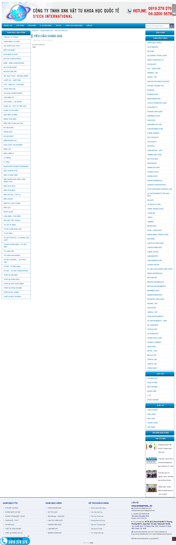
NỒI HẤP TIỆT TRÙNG (11, 220)
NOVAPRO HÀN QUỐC (155, 299)
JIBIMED (150, 222)
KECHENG (151, 239)
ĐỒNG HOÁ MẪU (9, 119)
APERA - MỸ (152, 77)
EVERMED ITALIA (153, 116)
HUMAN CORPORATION (156, 185)
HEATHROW (151, 163)
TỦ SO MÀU (7, 233)
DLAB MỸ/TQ (152, 107)
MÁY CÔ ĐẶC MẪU (10, 175)
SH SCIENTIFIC (153, 334)
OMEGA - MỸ (152, 312)
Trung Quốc (152, 423)
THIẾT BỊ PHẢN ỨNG (11, 279)
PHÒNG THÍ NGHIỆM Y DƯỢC (14, 516)
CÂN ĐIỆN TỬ (8, 98)
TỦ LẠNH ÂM (8, 251)
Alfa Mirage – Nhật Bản (55, 516)
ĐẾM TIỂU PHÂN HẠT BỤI (13, 123)
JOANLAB (151, 213)
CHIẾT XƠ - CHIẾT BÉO (12, 80)
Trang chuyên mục (46, 30)
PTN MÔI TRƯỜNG (10, 508)
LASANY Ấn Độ (153, 265)
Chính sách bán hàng (97, 508)
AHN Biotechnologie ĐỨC (158, 81)
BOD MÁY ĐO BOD (10, 54)
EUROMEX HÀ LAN (154, 125)
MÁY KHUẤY (8, 199)
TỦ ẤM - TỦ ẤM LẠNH (11, 266)
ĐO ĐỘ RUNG (8, 128)
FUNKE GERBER (153, 133)
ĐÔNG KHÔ (7, 132)
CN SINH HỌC (152, 378)
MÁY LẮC (7, 208)
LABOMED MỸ (152, 256)
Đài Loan (151, 419)
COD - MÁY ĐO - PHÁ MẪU (13, 85)
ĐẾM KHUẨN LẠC (10, 141)
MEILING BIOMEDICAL (155, 282)
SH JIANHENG (152, 325)
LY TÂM (6, 162)
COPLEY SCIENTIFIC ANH (157, 103)
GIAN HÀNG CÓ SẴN (11, 42)
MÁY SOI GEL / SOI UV (12, 195)
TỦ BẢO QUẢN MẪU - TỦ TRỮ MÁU (14, 245)
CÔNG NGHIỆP (153, 400)
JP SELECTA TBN (154, 204)
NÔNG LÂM (151, 391)
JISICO (150, 217)
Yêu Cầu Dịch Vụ (95, 512)
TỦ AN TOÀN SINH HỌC (12, 229)
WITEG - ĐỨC (152, 351)
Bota (91, 543)
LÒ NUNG (7, 158)
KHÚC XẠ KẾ (8, 212)
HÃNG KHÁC (152, 368)
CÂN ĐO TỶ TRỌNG (10, 37)
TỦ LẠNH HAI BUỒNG (11, 255)
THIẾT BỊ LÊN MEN (10, 275)
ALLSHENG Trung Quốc (157, 56)
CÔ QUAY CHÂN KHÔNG (12, 93)
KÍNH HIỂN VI (8, 153)
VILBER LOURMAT (154, 342)
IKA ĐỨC (150, 200)
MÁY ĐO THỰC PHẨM (11, 203)
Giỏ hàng (174, 10)
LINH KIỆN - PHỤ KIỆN (11, 216)
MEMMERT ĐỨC (153, 291)
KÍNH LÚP (7, 149)
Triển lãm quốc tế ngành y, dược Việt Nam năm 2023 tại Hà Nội (165, 476)
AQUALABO (151, 64)
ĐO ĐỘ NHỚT (8, 136)
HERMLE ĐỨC (152, 176)
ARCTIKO (150, 51)
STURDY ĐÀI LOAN (154, 338)
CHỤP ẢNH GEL (9, 89)
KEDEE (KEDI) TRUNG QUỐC (157, 235)
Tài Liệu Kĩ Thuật (95, 529)
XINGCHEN (151, 347)
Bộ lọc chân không (12, 59)
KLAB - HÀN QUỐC (154, 230)
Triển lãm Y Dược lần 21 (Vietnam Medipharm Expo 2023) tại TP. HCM (166, 462)
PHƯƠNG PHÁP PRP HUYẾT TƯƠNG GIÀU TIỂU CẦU (165, 448)
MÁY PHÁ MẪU (9, 190)
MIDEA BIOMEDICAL (155, 273)
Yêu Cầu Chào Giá (61, 30)
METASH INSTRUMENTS (156, 286)
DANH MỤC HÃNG (154, 43)
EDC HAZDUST (153, 137)
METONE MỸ (152, 278)
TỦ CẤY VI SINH (9, 225)
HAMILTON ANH (153, 168)
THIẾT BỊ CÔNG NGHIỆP (12, 288)
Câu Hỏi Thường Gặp (97, 524)
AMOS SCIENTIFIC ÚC (155, 60)
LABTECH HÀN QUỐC (155, 243)
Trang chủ (34, 30)
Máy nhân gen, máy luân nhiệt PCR (14, 180)
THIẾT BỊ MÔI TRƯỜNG (12, 297)
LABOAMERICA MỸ (154, 260)
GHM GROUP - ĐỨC (155, 150)
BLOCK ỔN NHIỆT (10, 67)
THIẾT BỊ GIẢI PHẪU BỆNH (13, 284)
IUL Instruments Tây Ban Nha (158, 194)
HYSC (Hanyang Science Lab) (159, 189)
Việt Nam (151, 427)
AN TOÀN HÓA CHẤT (11, 46)
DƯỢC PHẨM (152, 383)
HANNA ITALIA (153, 172)
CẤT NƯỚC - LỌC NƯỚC (12, 102)
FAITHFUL (151, 146)
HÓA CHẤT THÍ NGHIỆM (12, 145)
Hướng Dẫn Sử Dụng (97, 520)
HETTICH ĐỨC (152, 159)
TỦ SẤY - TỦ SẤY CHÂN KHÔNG (15, 271)
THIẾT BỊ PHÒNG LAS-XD (13, 533)
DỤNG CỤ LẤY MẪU (11, 110)
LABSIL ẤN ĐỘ (152, 252)
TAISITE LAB (152, 364)
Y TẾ (149, 395)
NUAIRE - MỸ (152, 304)
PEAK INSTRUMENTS (155, 316)
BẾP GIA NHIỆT (9, 50)
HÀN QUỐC (151, 414)
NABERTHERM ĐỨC (154, 295)
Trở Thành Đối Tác (96, 533)
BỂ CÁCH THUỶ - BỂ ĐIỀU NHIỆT (15, 76)
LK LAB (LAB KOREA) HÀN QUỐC (160, 269)
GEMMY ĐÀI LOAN (154, 155)
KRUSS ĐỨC (151, 226)
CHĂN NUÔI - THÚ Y (11, 520)
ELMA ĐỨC (151, 120)
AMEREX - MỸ (152, 73)
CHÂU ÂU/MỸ (152, 410)
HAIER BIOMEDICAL (154, 181)
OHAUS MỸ (151, 308)
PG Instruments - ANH (157, 321)
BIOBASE (150, 90)
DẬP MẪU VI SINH (10, 115)
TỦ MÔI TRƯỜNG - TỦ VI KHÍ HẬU (14, 261)
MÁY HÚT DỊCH (9, 186)
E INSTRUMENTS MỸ (155, 129)
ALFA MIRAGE (152, 47)
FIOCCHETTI (152, 142)
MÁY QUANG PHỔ (10, 171)
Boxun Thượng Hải (155, 86)
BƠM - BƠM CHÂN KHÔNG (13, 63)
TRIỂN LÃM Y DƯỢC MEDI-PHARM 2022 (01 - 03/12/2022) (165, 490)
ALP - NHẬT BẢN (154, 69)
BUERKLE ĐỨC (152, 94)
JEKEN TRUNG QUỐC (155, 209)
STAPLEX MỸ (152, 329)
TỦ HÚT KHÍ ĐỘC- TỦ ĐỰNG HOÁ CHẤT (16, 239)
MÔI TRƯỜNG (152, 387)
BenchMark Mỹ (154, 99)
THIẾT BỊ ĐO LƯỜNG (11, 292)
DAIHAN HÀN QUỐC (155, 112)
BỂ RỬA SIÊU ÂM (9, 72)
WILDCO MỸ (151, 355)
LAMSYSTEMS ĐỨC (154, 247)
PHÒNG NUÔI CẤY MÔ (11, 512)
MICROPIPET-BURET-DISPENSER (16, 166)
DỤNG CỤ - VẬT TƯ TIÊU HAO (14, 106)
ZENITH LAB (152, 359)
